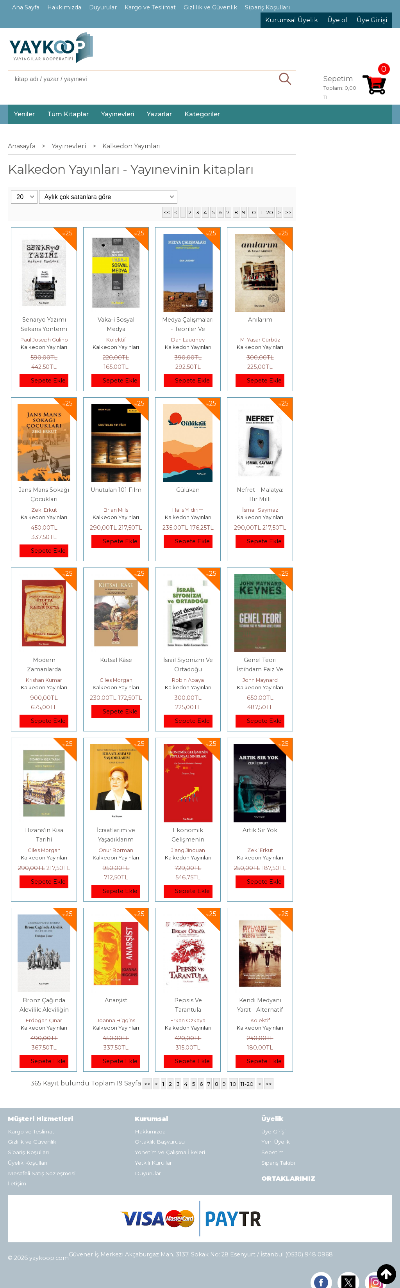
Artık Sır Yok (260, 830)
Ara (285, 79)
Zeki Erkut (44, 510)
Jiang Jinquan (188, 850)
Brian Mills (116, 510)
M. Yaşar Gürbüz (260, 339)
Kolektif (116, 339)
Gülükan (188, 489)
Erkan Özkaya (187, 1020)
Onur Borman (115, 850)
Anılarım (260, 319)
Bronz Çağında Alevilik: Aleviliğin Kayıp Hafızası (44, 1010)
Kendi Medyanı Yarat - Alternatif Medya (260, 1010)
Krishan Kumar (44, 680)
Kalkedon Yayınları (44, 347)
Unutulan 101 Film (116, 489)
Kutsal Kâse (116, 660)
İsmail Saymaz (260, 510)
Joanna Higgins (116, 1020)
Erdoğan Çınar (44, 1020)
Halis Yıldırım (188, 510)
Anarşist (116, 1000)
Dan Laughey (188, 339)
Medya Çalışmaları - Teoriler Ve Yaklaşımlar (188, 329)
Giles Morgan (116, 680)
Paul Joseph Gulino (44, 339)
